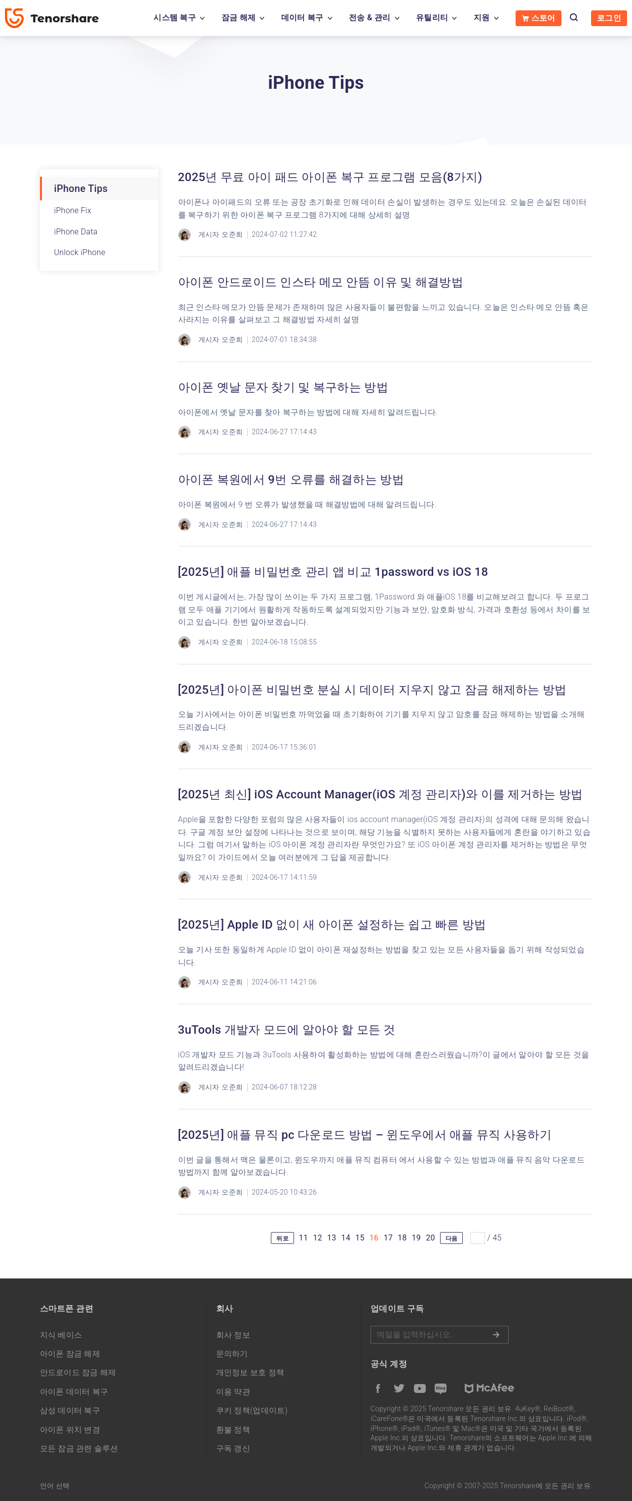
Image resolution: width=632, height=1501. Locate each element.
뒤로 (282, 1238)
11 (303, 1237)
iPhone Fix (73, 210)
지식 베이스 (61, 1335)
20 (430, 1237)
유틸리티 (432, 17)
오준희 (232, 234)
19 (416, 1237)
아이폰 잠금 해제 (70, 1353)
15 (360, 1237)
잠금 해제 (239, 17)
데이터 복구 (302, 17)
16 (374, 1237)
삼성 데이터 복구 (70, 1410)
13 (331, 1237)
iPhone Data (76, 231)
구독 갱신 (233, 1448)
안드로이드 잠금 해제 (78, 1372)
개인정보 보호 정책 (250, 1372)
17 (388, 1237)
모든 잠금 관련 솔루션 (79, 1448)
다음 (452, 1238)
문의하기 (232, 1353)
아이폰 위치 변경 (70, 1429)
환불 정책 (233, 1429)
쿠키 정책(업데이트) (252, 1410)
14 (346, 1237)
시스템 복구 (174, 17)
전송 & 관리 (369, 17)
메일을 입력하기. (440, 1335)
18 (402, 1237)
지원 (482, 17)
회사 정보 (233, 1335)
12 (317, 1237)
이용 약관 (233, 1391)
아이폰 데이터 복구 (74, 1391)
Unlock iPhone (80, 252)
